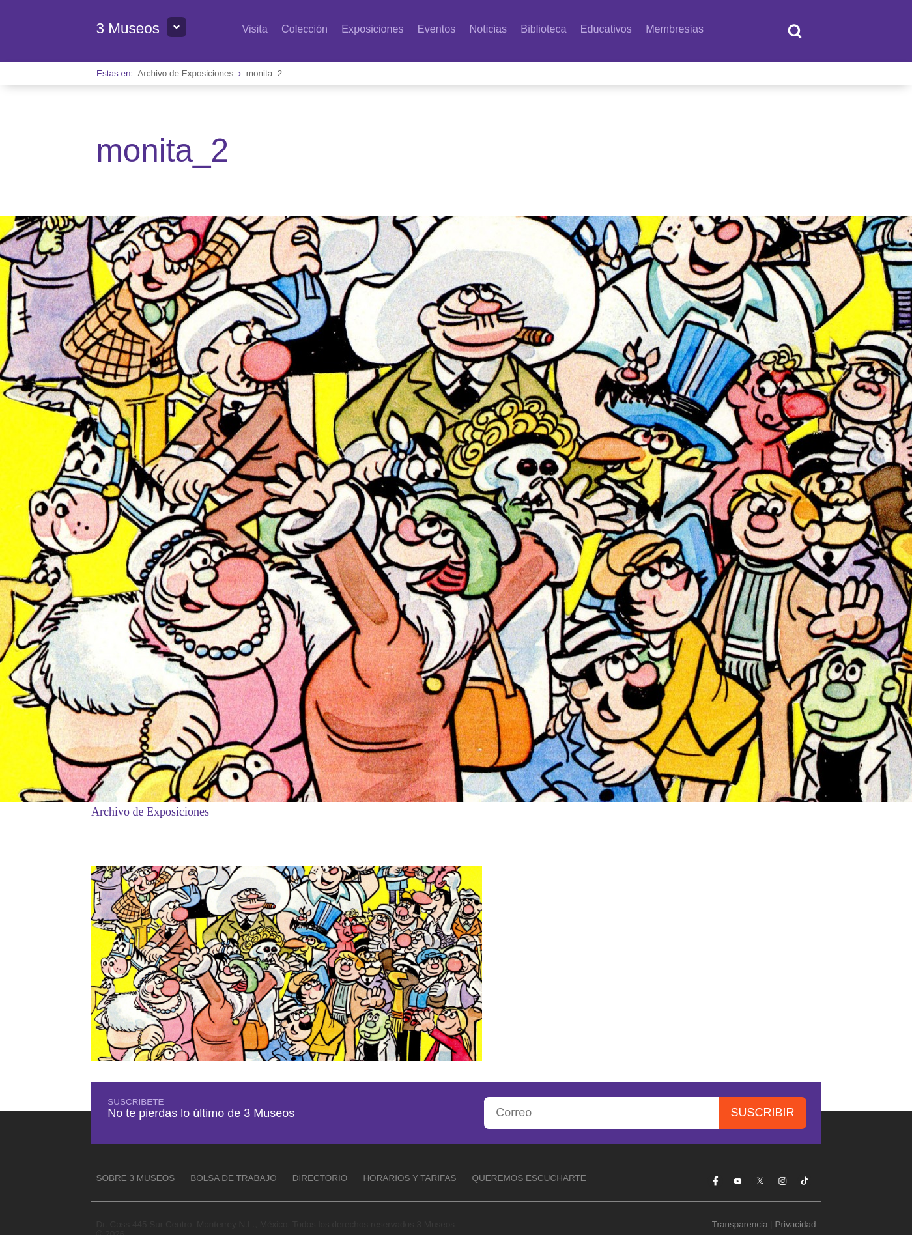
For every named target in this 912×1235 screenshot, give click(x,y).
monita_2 (264, 73)
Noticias (488, 29)
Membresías (675, 29)
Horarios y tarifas (409, 1178)
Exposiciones (372, 29)
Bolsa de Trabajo (233, 1178)
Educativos (606, 29)
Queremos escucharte (529, 1178)
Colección (304, 29)
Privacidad (795, 1224)
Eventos (437, 29)
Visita (254, 29)
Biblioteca (543, 29)
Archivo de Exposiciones (185, 73)
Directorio (320, 1178)
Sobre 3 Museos (135, 1178)
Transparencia (740, 1224)
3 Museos (128, 28)
